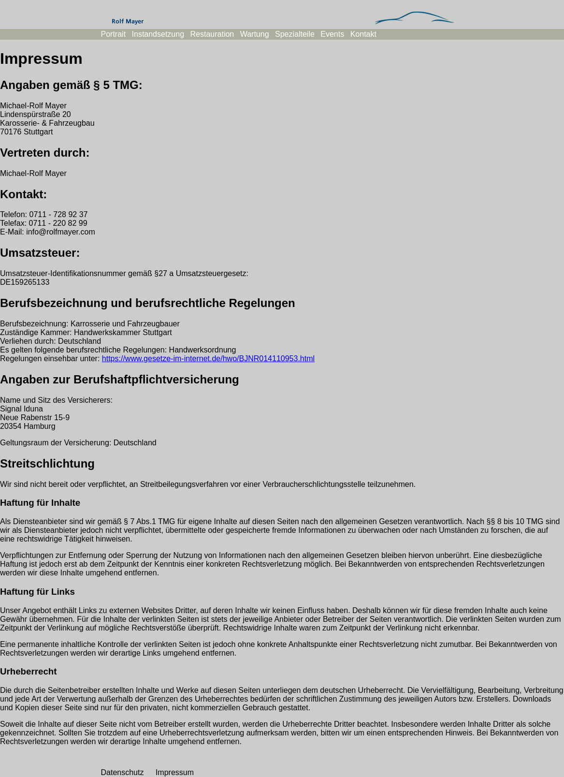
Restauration (212, 34)
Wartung (254, 34)
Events (332, 34)
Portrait (113, 34)
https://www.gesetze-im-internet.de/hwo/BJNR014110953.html (208, 358)
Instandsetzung (158, 34)
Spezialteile (295, 34)
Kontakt (363, 34)
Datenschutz (122, 772)
